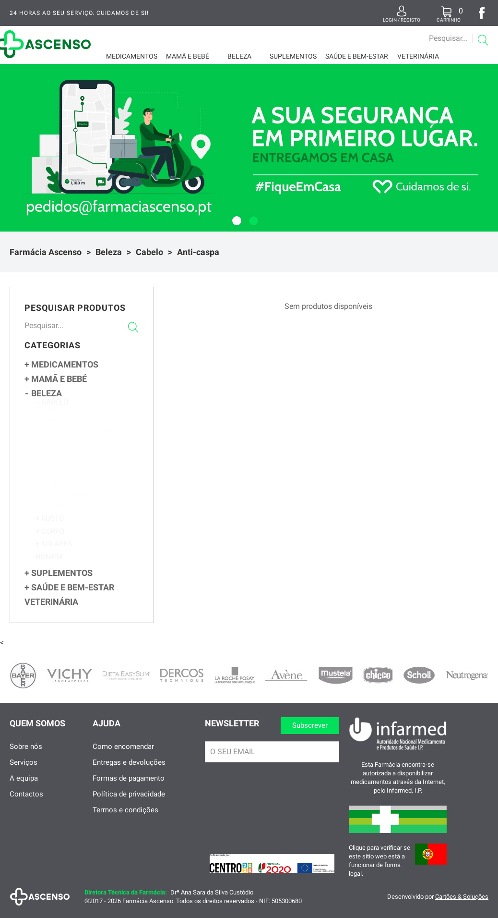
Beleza (239, 56)
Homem (49, 566)
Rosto (50, 528)
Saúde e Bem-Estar (356, 56)
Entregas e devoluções (129, 769)
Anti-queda (63, 418)
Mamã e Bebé (187, 56)
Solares (54, 554)
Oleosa (64, 472)
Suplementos (293, 56)
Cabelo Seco (64, 483)
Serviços (23, 769)
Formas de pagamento (129, 785)
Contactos (26, 801)
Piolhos (58, 429)
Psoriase (59, 516)
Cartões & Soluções (461, 903)
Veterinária (418, 56)
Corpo (50, 541)
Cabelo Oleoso (69, 494)
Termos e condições (125, 817)
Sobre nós (26, 753)
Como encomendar (123, 753)
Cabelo (149, 252)
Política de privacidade (129, 801)
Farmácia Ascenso (46, 252)
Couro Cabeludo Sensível (86, 440)
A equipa (24, 785)
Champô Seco (66, 505)
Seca (60, 463)
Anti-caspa (198, 252)
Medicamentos (131, 56)
